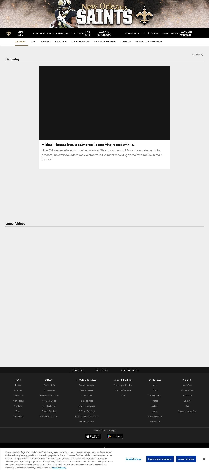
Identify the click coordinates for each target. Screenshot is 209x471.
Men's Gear (187, 385)
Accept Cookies (186, 459)
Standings (18, 406)
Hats (187, 406)
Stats (18, 411)
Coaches (18, 390)
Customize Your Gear (187, 411)
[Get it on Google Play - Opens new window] (114, 438)
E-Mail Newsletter (154, 416)
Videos (155, 406)
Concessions (49, 390)
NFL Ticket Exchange (86, 411)
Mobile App (155, 422)
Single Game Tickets (86, 406)
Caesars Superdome (49, 416)
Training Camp (155, 395)
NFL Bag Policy (49, 406)
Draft (155, 390)
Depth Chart (18, 395)
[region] (104, 459)
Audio (155, 411)
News (155, 385)
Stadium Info (49, 385)
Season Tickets (86, 390)
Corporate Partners (123, 390)
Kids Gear (187, 395)
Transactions (18, 416)
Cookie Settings (133, 459)
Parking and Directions (49, 395)
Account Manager (86, 385)
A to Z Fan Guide (49, 401)
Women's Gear (187, 390)
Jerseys (187, 401)
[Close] (203, 459)
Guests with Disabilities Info (86, 416)
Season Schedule (86, 422)
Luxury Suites (86, 395)
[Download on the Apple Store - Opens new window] (93, 436)
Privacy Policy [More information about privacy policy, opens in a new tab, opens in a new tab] (59, 467)
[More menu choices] (143, 33)
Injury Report (18, 401)
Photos (155, 401)
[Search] (148, 33)
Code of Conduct (49, 411)
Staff (123, 395)
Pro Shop (187, 380)
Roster (18, 385)
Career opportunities (123, 385)
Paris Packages (86, 401)
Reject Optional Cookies (160, 459)
